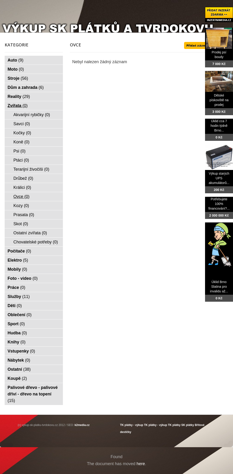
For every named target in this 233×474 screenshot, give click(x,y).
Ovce (22, 196)
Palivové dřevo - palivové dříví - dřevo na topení (33, 394)
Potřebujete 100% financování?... (219, 203)
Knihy (17, 342)
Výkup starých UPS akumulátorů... (219, 178)
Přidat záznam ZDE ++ (203, 45)
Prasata (24, 214)
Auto (16, 60)
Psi (20, 151)
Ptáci (21, 160)
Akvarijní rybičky (32, 114)
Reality (19, 96)
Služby (19, 296)
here (141, 463)
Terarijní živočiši (31, 169)
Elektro (18, 260)
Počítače (19, 251)
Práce (16, 287)
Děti (15, 305)
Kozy (21, 205)
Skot (21, 223)
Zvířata (18, 105)
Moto (16, 69)
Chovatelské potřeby (36, 242)
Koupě (17, 378)
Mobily (17, 269)
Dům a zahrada (26, 87)
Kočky (22, 133)
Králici (22, 187)
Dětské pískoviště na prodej (219, 100)
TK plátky (174, 425)
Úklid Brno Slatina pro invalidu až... (219, 286)
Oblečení (20, 314)
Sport (16, 324)
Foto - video (23, 278)
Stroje (18, 78)
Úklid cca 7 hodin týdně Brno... (219, 125)
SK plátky (187, 425)
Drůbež (23, 178)
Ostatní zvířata (30, 233)
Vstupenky (21, 351)
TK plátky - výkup (131, 425)
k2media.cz (82, 425)
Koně (22, 142)
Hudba (17, 333)
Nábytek (19, 360)
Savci (22, 123)
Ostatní (19, 369)
